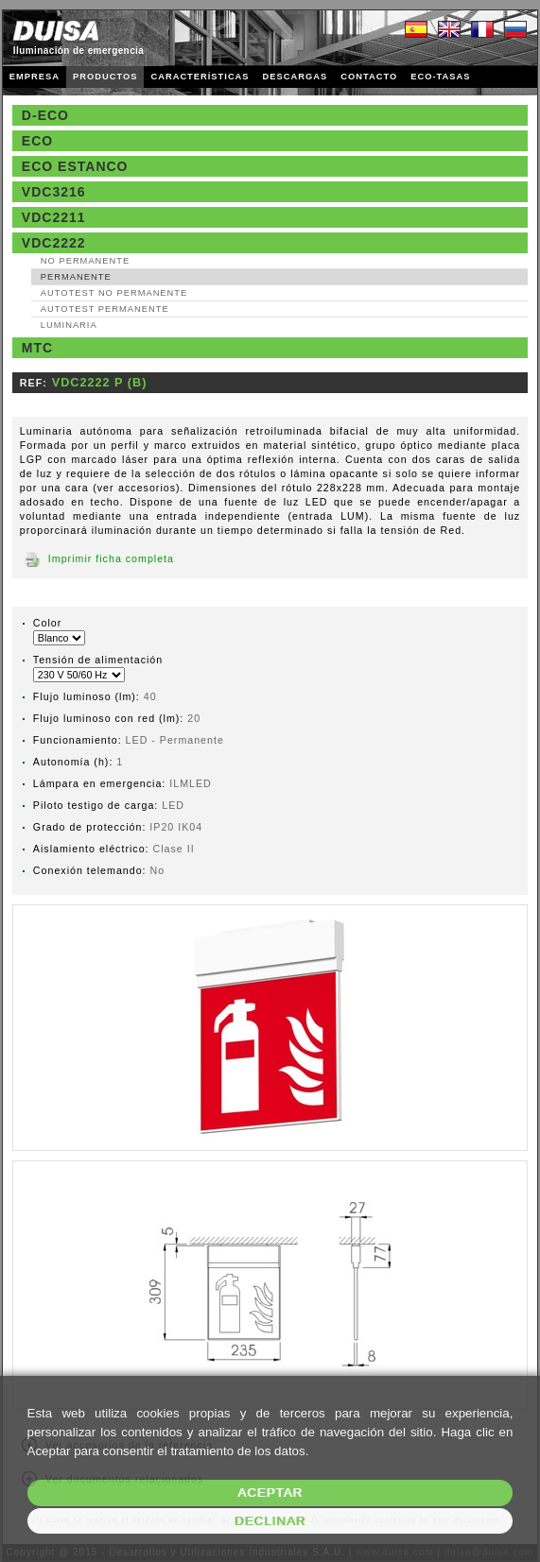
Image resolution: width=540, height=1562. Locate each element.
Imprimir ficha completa (111, 558)
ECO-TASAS (440, 76)
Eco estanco (75, 166)
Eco (37, 140)
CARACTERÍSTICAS (199, 76)
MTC (37, 347)
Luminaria (69, 325)
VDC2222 (54, 242)
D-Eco (45, 115)
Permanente (76, 277)
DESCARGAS (295, 76)
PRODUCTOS (105, 76)
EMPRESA (34, 76)
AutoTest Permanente (105, 309)
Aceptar (270, 1492)
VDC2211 (54, 217)
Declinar (270, 1521)
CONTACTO (368, 76)
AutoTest (114, 293)
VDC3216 (54, 191)
